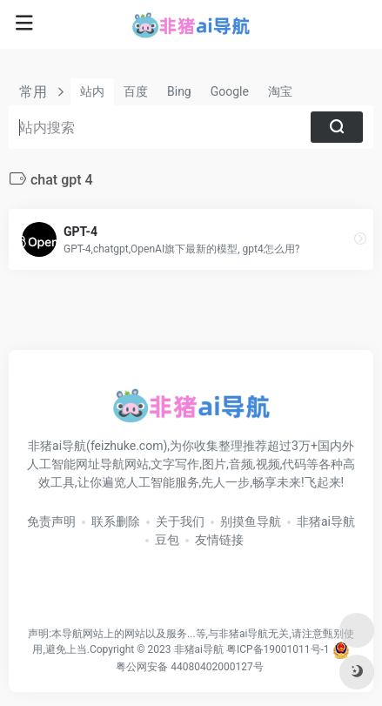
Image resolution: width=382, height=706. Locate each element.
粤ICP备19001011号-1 (278, 649)
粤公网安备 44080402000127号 (189, 667)
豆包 (167, 540)
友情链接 (219, 540)
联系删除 (115, 521)
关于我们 (180, 521)
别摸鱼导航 (250, 521)
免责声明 (51, 521)
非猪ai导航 (326, 521)
